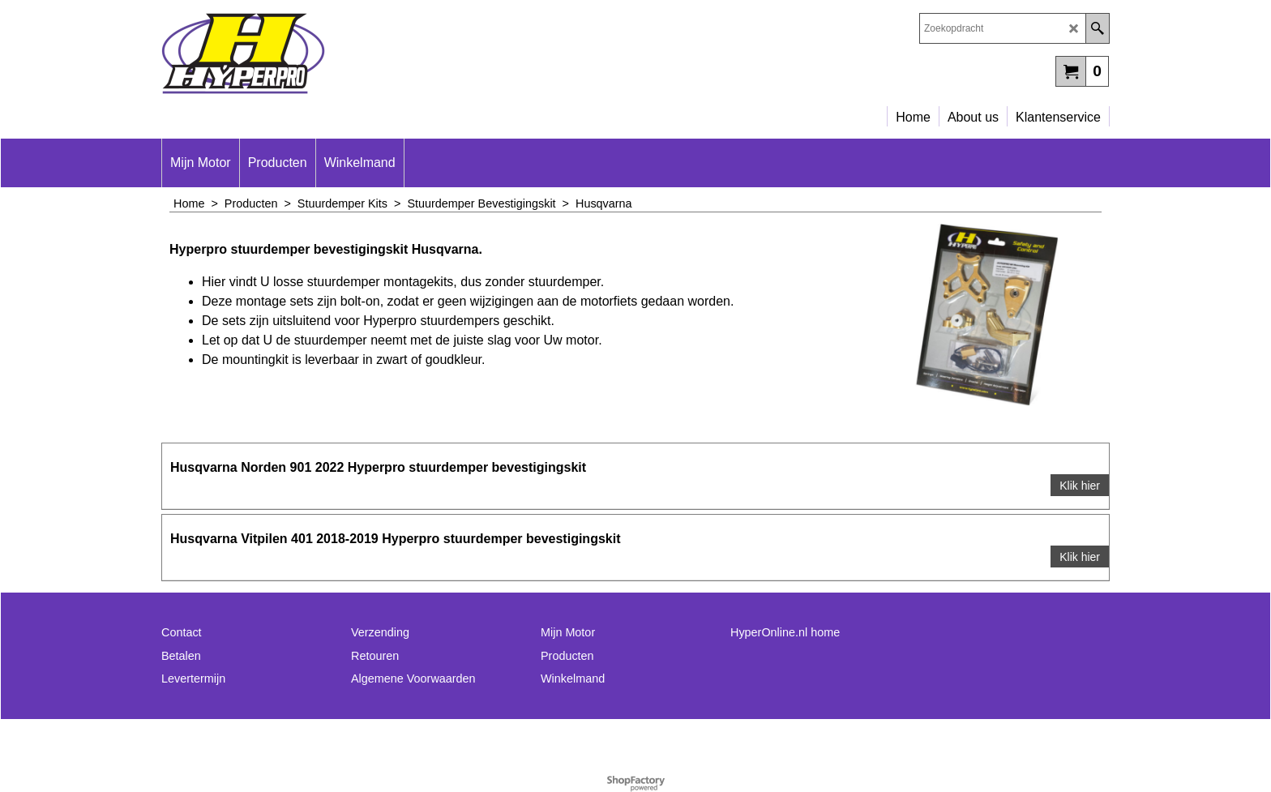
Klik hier (1079, 485)
